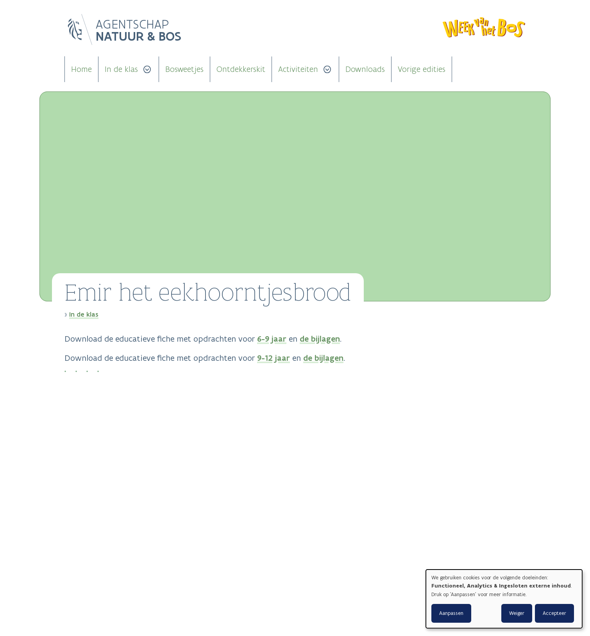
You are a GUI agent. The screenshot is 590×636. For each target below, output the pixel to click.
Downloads (365, 69)
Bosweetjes (184, 69)
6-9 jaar (271, 338)
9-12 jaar (273, 358)
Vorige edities (421, 69)
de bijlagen (320, 338)
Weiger (516, 613)
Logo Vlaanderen (80, 29)
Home (81, 69)
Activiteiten (298, 69)
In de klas (121, 69)
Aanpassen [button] (451, 613)
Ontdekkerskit (240, 69)
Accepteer (554, 613)
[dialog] (504, 599)
